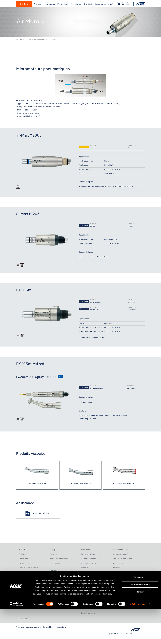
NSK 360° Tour (118, 563)
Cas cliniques (86, 577)
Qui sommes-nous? (103, 4)
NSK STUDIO (55, 563)
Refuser (140, 622)
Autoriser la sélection (140, 614)
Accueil (19, 39)
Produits (24, 4)
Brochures (85, 568)
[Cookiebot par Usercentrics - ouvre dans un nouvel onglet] (16, 634)
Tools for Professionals (59, 559)
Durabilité (116, 568)
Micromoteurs (39, 39)
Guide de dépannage (89, 563)
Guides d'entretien (88, 559)
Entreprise (116, 577)
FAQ (83, 599)
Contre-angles (24, 559)
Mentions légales (119, 589)
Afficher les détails (138, 634)
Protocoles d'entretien (90, 554)
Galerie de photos (57, 589)
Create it (53, 554)
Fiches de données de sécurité (93, 595)
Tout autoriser (140, 607)
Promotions (62, 4)
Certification (86, 586)
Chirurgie (22, 581)
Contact (88, 4)
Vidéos (84, 572)
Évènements (55, 584)
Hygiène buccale (25, 572)
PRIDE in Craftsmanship (122, 559)
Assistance (76, 4)
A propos (38, 4)
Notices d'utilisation (89, 581)
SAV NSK (84, 590)
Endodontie (23, 577)
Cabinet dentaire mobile (28, 568)
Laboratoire (23, 586)
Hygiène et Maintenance (29, 590)
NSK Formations (56, 580)
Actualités (50, 4)
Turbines (22, 554)
